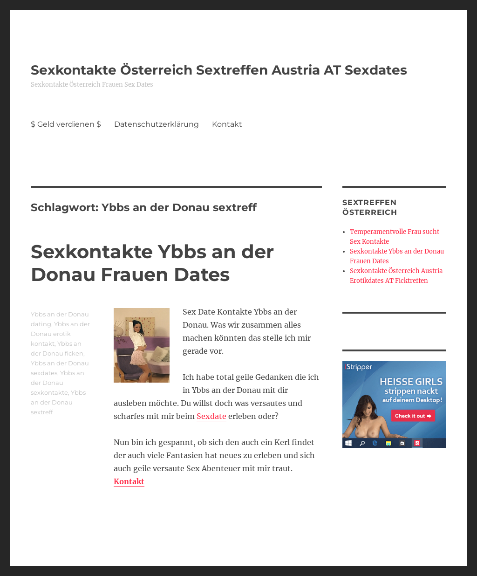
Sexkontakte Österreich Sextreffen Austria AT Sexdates (219, 70)
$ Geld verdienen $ (66, 124)
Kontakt (227, 124)
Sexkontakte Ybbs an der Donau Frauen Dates (152, 263)
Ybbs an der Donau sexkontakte (57, 382)
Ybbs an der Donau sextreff (58, 402)
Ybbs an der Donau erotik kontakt (60, 333)
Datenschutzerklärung (156, 124)
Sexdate (211, 416)
